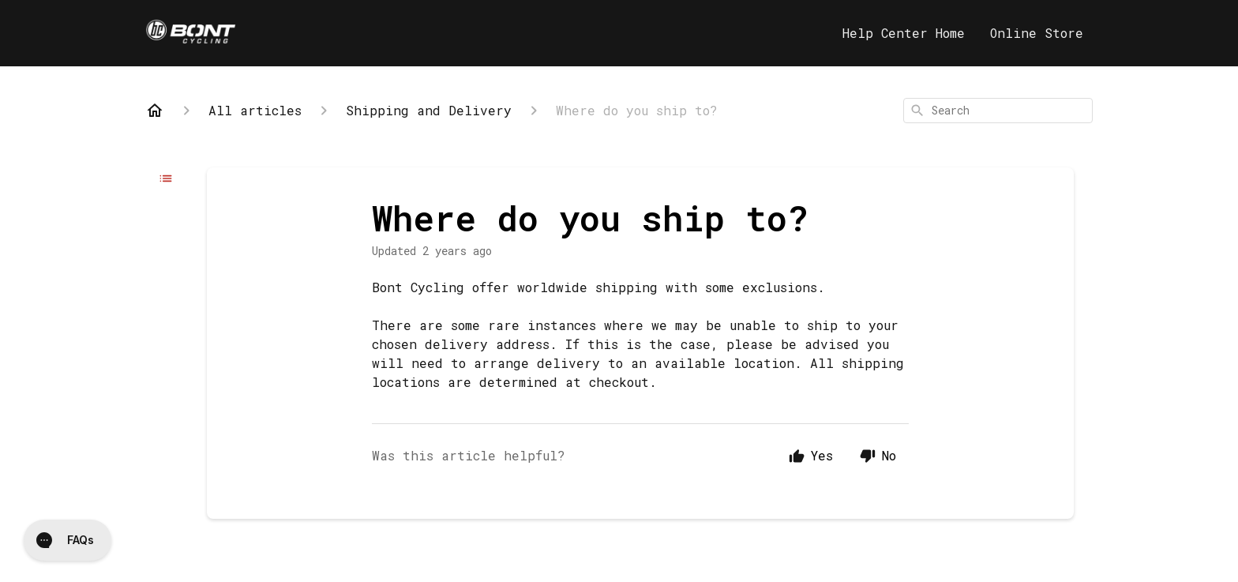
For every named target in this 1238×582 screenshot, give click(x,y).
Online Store (1036, 32)
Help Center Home (903, 32)
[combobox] (998, 110)
